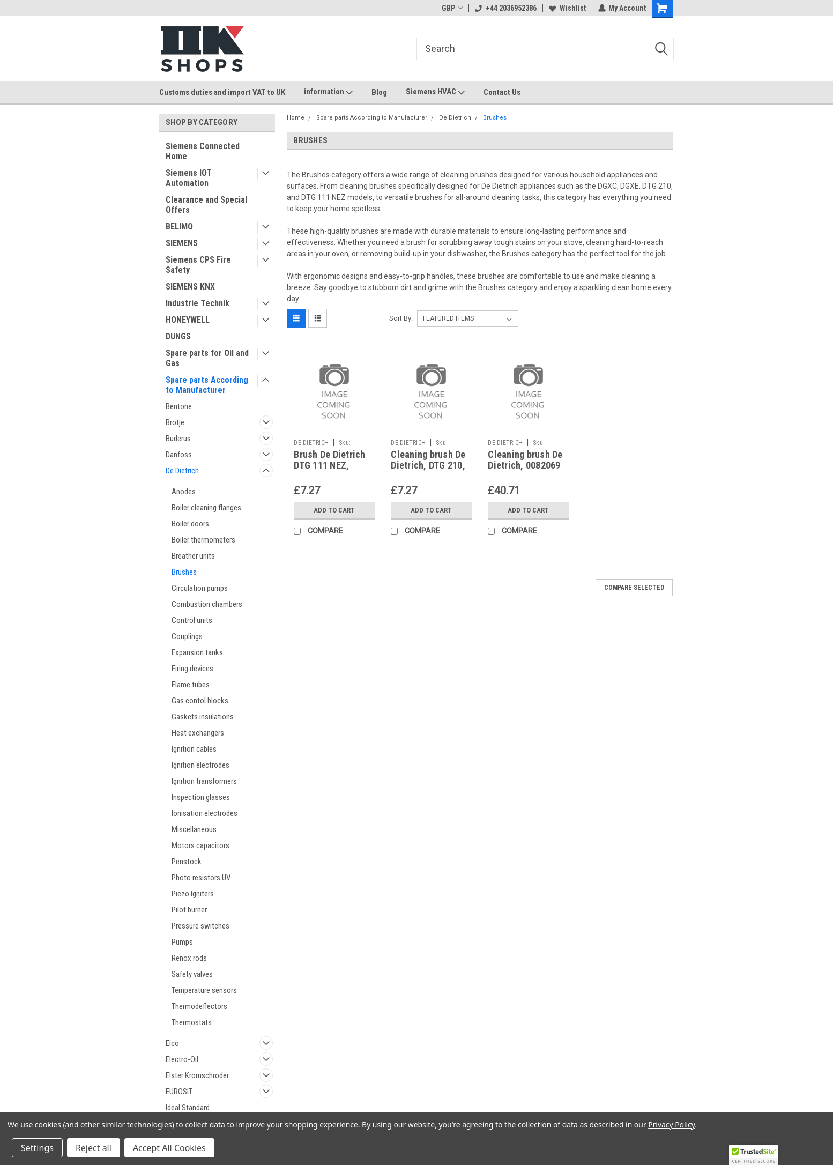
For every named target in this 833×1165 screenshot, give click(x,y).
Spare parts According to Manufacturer (207, 385)
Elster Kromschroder (197, 1075)
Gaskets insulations (203, 717)
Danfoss (179, 454)
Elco (172, 1043)
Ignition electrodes (200, 765)
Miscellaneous (194, 829)
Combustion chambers (207, 604)
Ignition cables (194, 749)
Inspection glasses (201, 797)
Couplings (187, 636)
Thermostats (192, 1022)
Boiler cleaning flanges (206, 508)
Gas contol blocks (200, 701)
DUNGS (178, 336)
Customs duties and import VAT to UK (222, 92)
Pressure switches (200, 926)
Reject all (93, 1148)
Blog (379, 92)
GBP (451, 8)
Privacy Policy (671, 1124)
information (328, 92)
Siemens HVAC (435, 92)
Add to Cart (334, 510)
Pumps (182, 942)
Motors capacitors (200, 845)
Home (295, 117)
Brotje (175, 422)
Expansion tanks (197, 652)
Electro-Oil (182, 1059)
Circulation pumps (200, 588)
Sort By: (401, 318)
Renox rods (189, 958)
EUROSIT (179, 1091)
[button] (753, 1155)
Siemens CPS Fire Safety (198, 265)
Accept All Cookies (169, 1148)
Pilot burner (189, 910)
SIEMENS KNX (190, 286)
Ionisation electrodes (204, 813)
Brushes (184, 572)
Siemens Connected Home (203, 151)
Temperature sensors (204, 990)
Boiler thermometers (203, 540)
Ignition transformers (204, 781)
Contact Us (502, 92)
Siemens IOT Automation (189, 178)
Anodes (184, 491)
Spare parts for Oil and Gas (207, 358)
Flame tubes (191, 684)
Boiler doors (190, 524)
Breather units (193, 556)
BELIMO (179, 226)
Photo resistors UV (201, 877)
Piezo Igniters (193, 894)
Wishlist (566, 8)
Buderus (178, 438)
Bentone (179, 406)
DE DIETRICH (311, 443)
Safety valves (192, 974)
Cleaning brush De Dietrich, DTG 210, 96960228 (428, 466)
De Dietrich (182, 471)
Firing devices (192, 668)
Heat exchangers (198, 733)
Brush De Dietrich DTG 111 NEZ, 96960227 (329, 466)
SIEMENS (182, 243)
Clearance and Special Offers (206, 205)
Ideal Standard (188, 1107)
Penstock (187, 861)
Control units (192, 620)
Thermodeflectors (199, 1006)
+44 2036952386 (505, 8)
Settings (37, 1148)
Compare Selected (634, 587)
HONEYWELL (188, 320)
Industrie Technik (197, 303)
